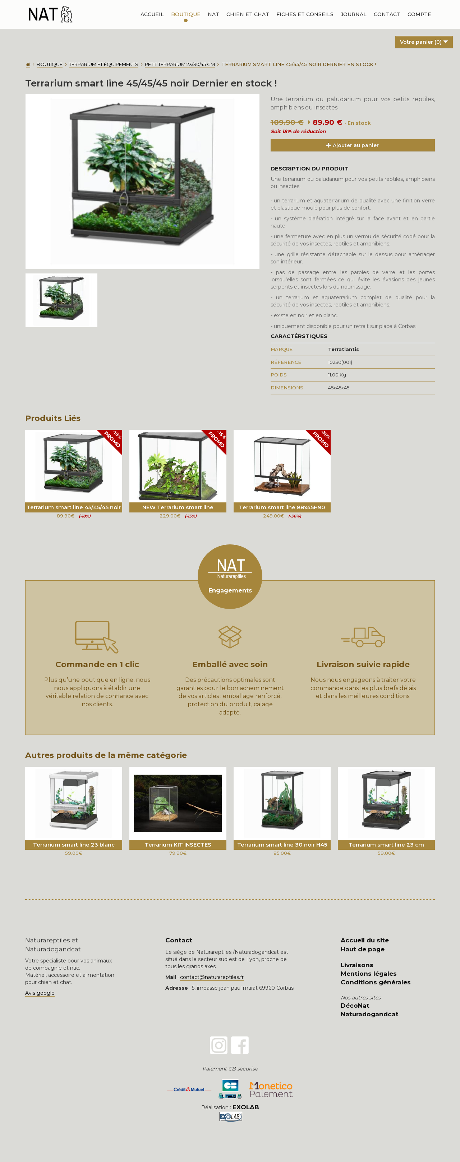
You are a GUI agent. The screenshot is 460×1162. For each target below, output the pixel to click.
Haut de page (363, 949)
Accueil (152, 14)
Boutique (186, 14)
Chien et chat (247, 14)
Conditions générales (376, 982)
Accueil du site (365, 940)
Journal (354, 14)
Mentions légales (369, 973)
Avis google (40, 993)
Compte (419, 14)
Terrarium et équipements (103, 64)
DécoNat (355, 1005)
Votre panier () (424, 42)
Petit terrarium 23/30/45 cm (180, 64)
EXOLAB (246, 1107)
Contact (387, 14)
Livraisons (357, 965)
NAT (213, 14)
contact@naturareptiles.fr (212, 977)
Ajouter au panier (352, 145)
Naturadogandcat (370, 1014)
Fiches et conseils (305, 14)
